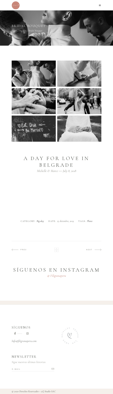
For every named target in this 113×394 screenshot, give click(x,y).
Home (14, 30)
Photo (89, 221)
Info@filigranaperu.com (24, 341)
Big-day (22, 30)
